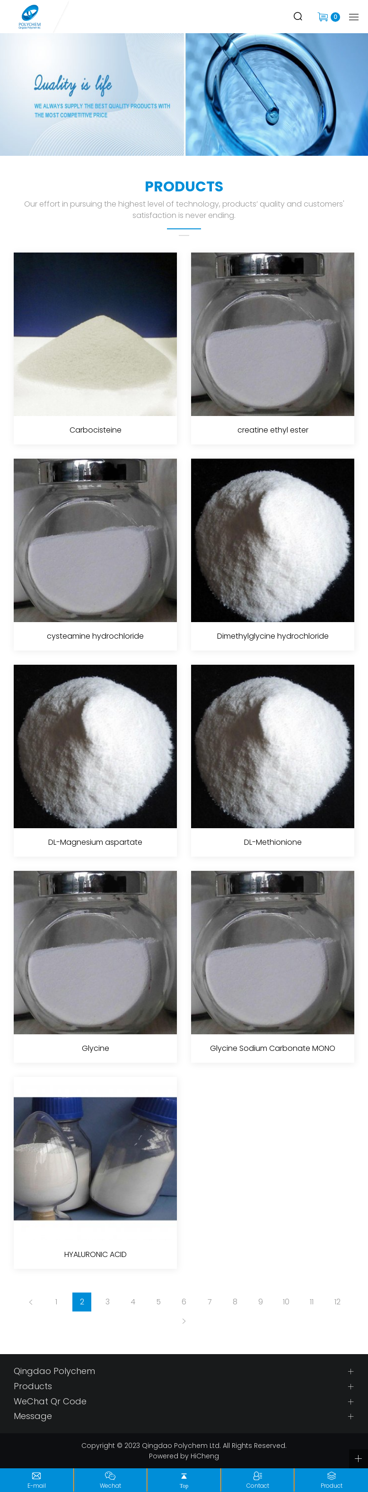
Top (184, 1486)
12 (337, 1301)
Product (331, 1486)
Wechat (110, 1486)
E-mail (36, 1486)
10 (286, 1301)
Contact (257, 1486)
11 (312, 1301)
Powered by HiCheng (184, 1456)
